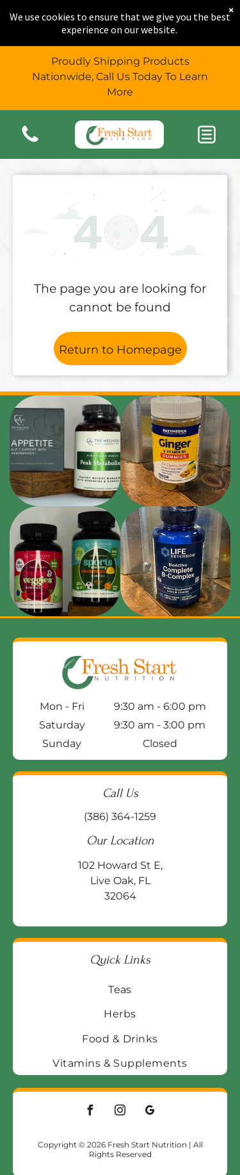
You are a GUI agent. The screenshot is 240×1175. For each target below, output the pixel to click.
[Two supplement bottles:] (65, 561)
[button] (207, 134)
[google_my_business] (150, 1112)
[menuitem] (120, 989)
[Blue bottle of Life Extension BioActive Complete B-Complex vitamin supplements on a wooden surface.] (175, 561)
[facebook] (90, 1112)
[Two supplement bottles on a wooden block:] (65, 450)
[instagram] (120, 1112)
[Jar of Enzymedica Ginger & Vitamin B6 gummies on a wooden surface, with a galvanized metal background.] (175, 450)
